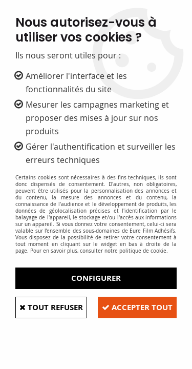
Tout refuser (51, 307)
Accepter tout (137, 307)
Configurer (96, 278)
